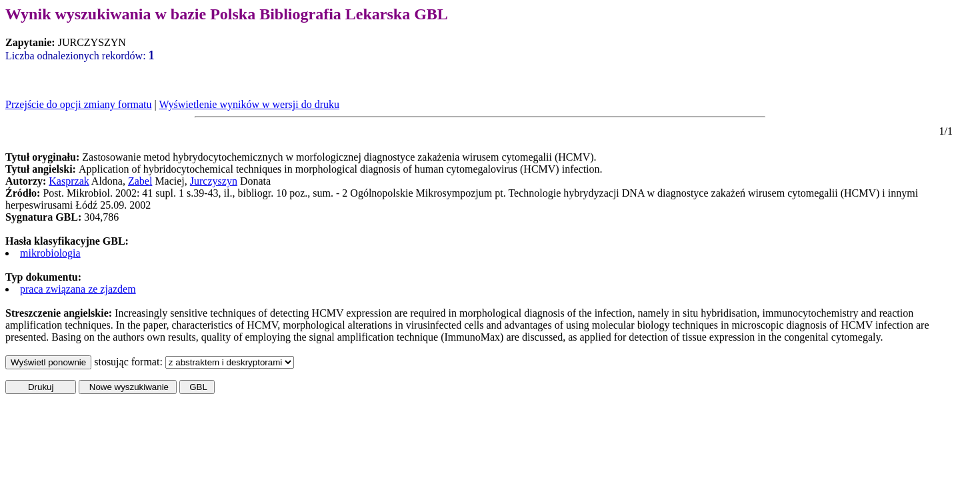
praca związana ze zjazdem (78, 289)
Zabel (140, 181)
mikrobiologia (50, 253)
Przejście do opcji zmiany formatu (78, 104)
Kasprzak (69, 181)
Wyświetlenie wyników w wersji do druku (249, 104)
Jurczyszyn (213, 181)
